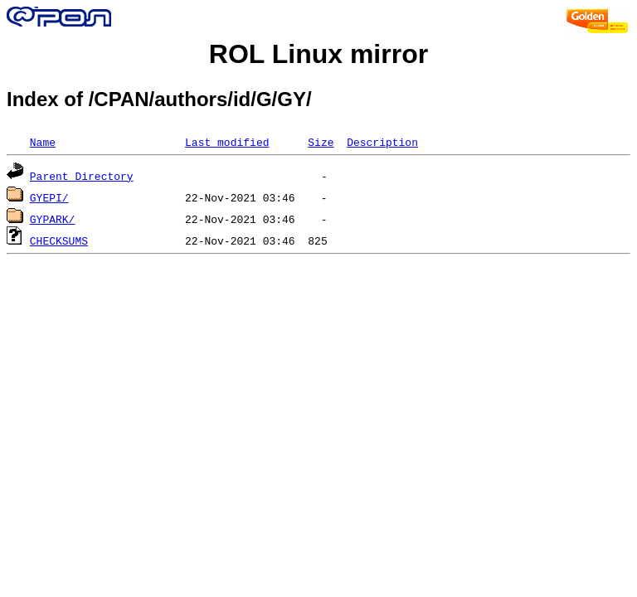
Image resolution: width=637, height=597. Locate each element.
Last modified (227, 141)
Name (43, 141)
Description (382, 141)
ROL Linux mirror (318, 54)
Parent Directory (82, 175)
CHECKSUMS (59, 240)
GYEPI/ (49, 197)
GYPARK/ (52, 218)
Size (320, 141)
